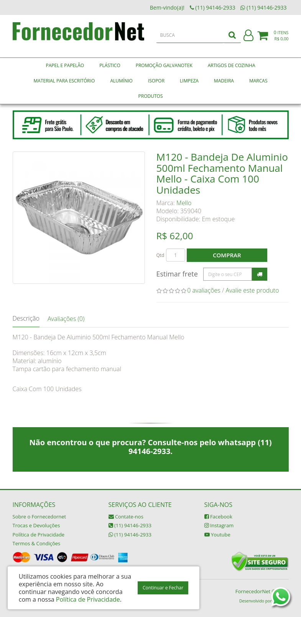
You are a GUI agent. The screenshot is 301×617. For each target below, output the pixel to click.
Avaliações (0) (66, 318)
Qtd (160, 255)
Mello (183, 203)
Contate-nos (126, 516)
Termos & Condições (37, 543)
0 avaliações (203, 290)
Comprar (227, 255)
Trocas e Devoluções (36, 525)
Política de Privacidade (39, 534)
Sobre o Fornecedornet (39, 516)
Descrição (26, 318)
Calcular (259, 274)
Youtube (217, 534)
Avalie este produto (252, 290)
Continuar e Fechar (163, 587)
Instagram (219, 525)
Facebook (218, 516)
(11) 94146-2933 (130, 525)
